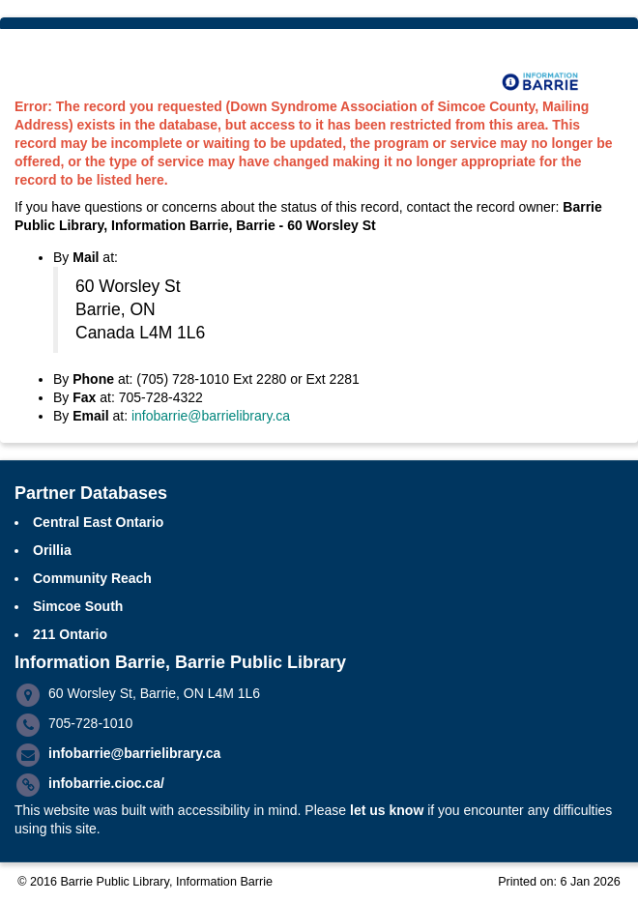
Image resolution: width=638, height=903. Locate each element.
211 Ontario (70, 634)
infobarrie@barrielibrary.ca (210, 415)
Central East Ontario (98, 522)
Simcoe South (78, 606)
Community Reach (92, 578)
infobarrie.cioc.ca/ (106, 783)
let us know (386, 810)
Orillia (52, 550)
